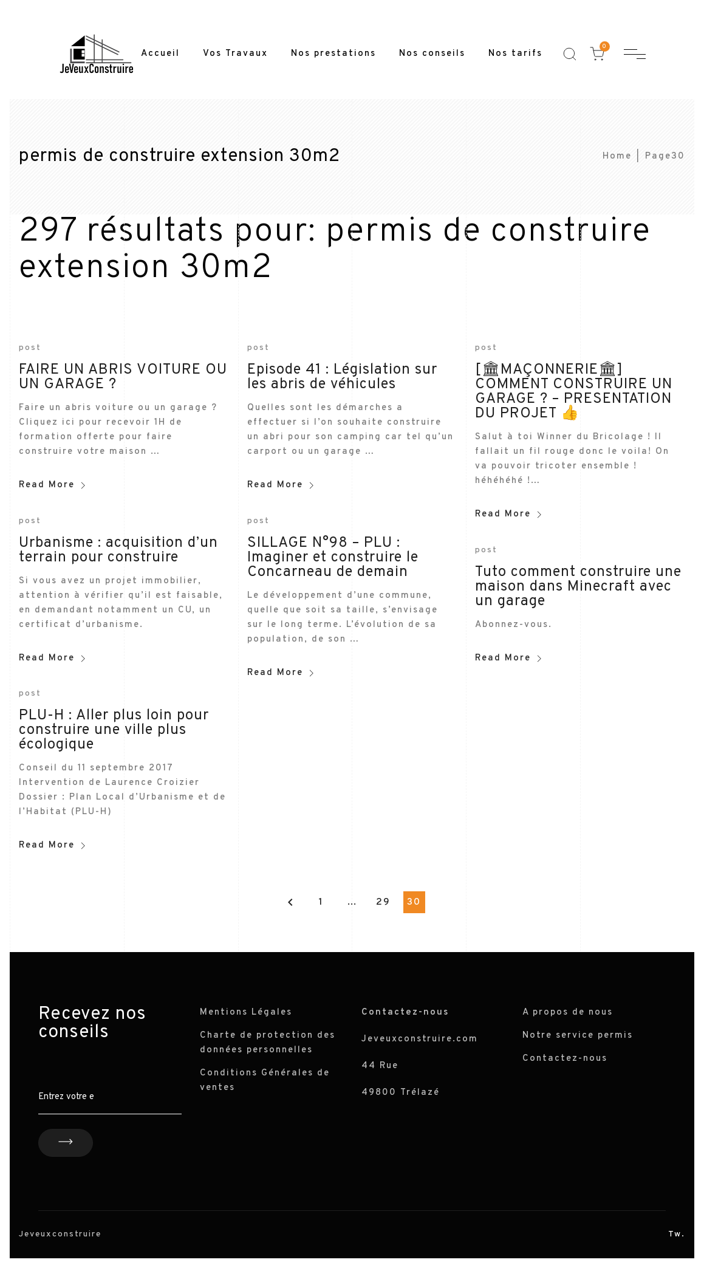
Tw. (676, 1234)
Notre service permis (577, 1035)
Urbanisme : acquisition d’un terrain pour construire (118, 550)
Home (617, 156)
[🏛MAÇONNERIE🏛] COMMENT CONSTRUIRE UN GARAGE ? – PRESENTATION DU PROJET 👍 (573, 392)
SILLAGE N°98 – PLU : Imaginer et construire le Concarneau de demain (333, 557)
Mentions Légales (246, 1012)
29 (383, 902)
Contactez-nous (564, 1058)
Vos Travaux (235, 54)
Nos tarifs (515, 54)
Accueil (160, 54)
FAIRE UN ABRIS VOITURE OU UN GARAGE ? (123, 377)
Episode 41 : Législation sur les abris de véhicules (342, 377)
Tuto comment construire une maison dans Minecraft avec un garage (578, 587)
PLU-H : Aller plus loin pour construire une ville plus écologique (114, 730)
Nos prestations (333, 54)
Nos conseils (432, 54)
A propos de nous (567, 1012)
